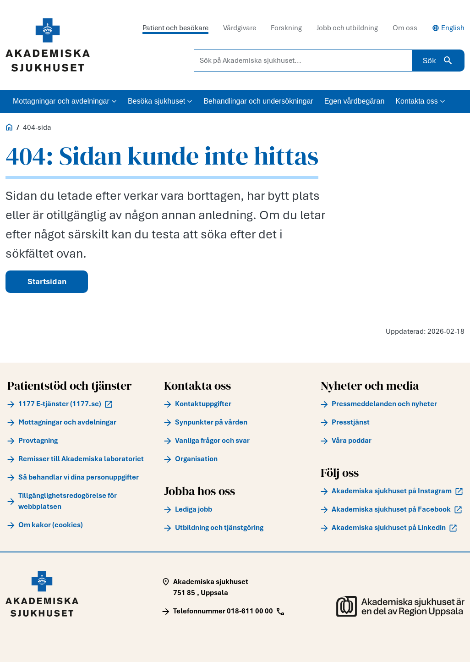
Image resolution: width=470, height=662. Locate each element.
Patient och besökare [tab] (175, 28)
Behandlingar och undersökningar (258, 101)
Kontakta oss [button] (420, 101)
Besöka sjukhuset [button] (160, 101)
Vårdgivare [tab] (239, 28)
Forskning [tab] (286, 28)
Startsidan (46, 281)
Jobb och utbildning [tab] (347, 28)
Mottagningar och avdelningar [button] (65, 101)
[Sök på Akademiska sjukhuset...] (303, 61)
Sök (438, 60)
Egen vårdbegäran (354, 101)
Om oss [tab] (405, 28)
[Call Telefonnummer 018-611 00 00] (223, 611)
